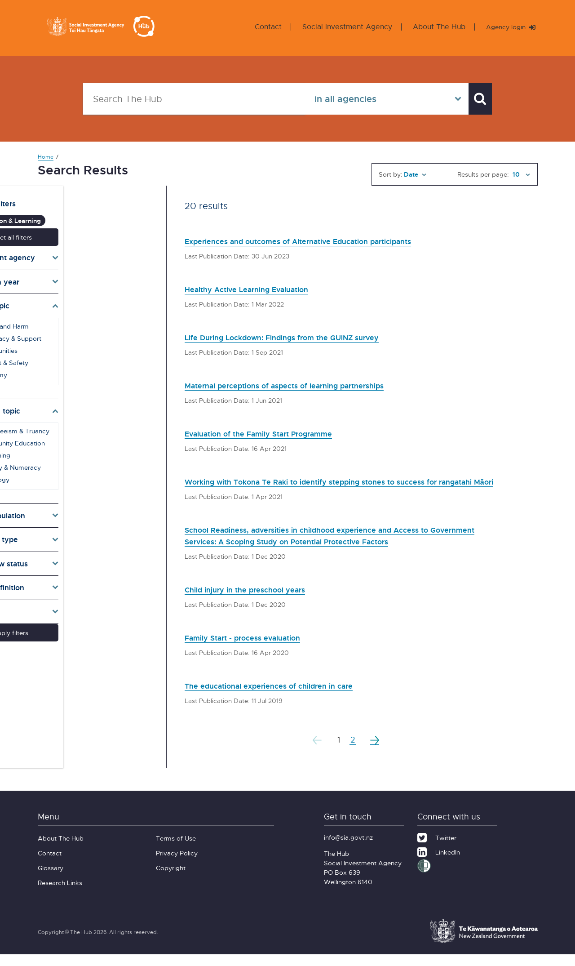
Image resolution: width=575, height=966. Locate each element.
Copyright (171, 879)
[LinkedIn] (438, 862)
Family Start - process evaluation (258, 649)
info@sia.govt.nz (348, 849)
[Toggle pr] (91, 557)
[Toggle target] (91, 509)
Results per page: (483, 174)
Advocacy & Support (84, 331)
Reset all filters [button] (90, 230)
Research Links (60, 894)
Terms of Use (176, 850)
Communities (73, 343)
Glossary (50, 879)
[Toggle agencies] (91, 251)
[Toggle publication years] (91, 275)
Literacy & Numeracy (84, 461)
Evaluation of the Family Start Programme (278, 433)
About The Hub (432, 26)
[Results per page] (520, 174)
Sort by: (390, 174)
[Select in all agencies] (378, 99)
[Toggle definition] (91, 581)
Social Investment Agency (340, 26)
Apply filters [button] (91, 626)
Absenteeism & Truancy (88, 424)
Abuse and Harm (78, 319)
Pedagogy (68, 473)
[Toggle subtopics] (91, 404)
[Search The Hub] (190, 99)
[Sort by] (415, 174)
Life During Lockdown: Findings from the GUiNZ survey (306, 337)
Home (45, 156)
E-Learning (69, 449)
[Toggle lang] (91, 605)
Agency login (507, 26)
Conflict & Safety (78, 356)
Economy (67, 368)
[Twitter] (436, 848)
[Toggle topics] (91, 299)
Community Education (86, 437)
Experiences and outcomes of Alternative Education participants (327, 241)
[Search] (476, 99)
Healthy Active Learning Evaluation (262, 289)
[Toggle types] (91, 533)
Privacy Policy (177, 864)
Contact (261, 26)
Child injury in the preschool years (259, 601)
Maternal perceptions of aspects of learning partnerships (310, 385)
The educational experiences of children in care (289, 697)
